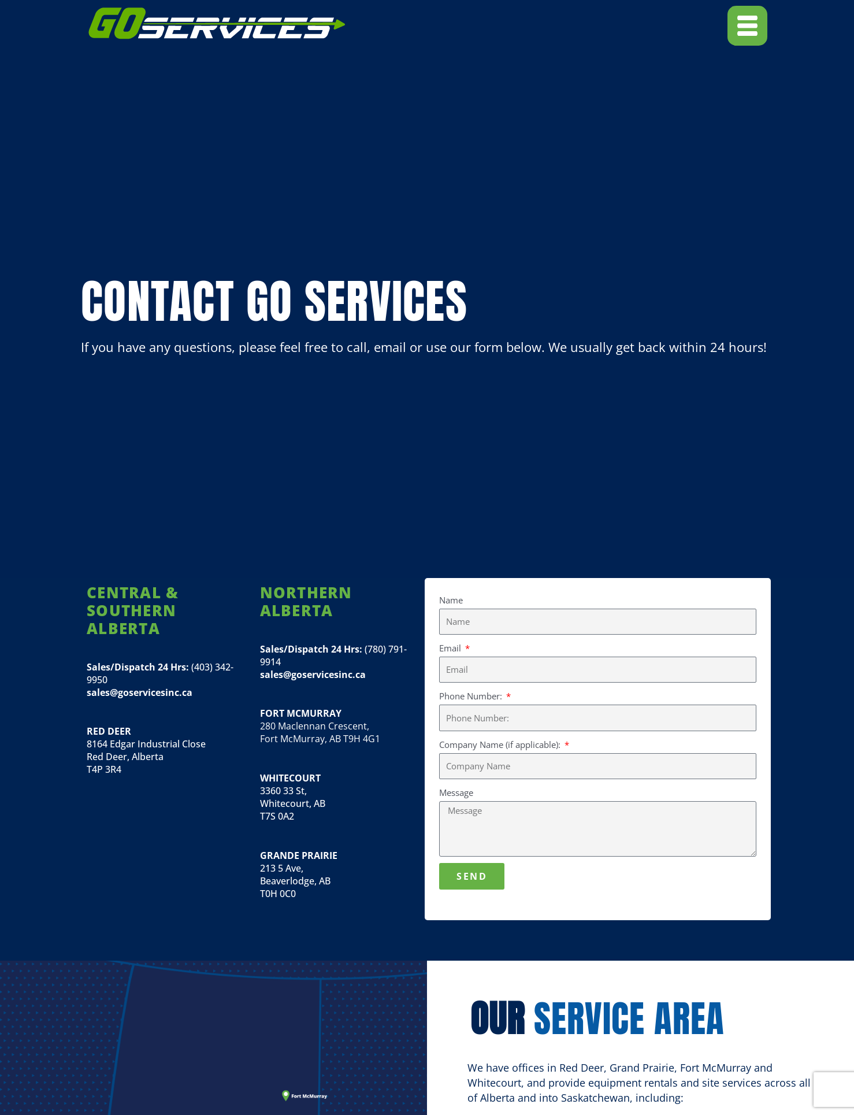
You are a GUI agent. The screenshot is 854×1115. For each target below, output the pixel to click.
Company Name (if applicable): (501, 744)
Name (451, 600)
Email (451, 648)
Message (456, 792)
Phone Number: (471, 696)
